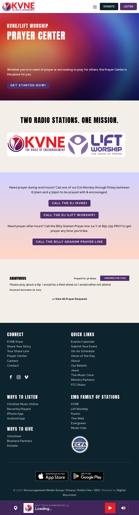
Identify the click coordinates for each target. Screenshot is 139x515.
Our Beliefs (79, 365)
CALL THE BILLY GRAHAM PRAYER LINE (69, 241)
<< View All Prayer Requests (69, 299)
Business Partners (19, 441)
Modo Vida (78, 428)
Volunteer (14, 436)
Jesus (75, 370)
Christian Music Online (22, 404)
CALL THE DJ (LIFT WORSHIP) (69, 215)
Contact (13, 365)
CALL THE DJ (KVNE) (69, 203)
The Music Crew (82, 375)
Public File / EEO (88, 490)
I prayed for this (115, 278)
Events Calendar (83, 341)
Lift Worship (79, 409)
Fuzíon (75, 413)
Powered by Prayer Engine (20, 305)
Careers (12, 361)
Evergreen (78, 423)
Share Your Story (19, 346)
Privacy (70, 490)
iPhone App (15, 413)
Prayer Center (17, 356)
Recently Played (19, 409)
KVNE (75, 404)
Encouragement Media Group (44, 490)
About (75, 361)
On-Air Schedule (83, 351)
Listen (128, 6)
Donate (109, 6)
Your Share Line (18, 351)
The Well (77, 418)
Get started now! (28, 85)
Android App (16, 418)
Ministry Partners (83, 380)
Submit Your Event (84, 346)
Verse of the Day (83, 356)
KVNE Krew (15, 341)
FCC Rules (78, 384)
